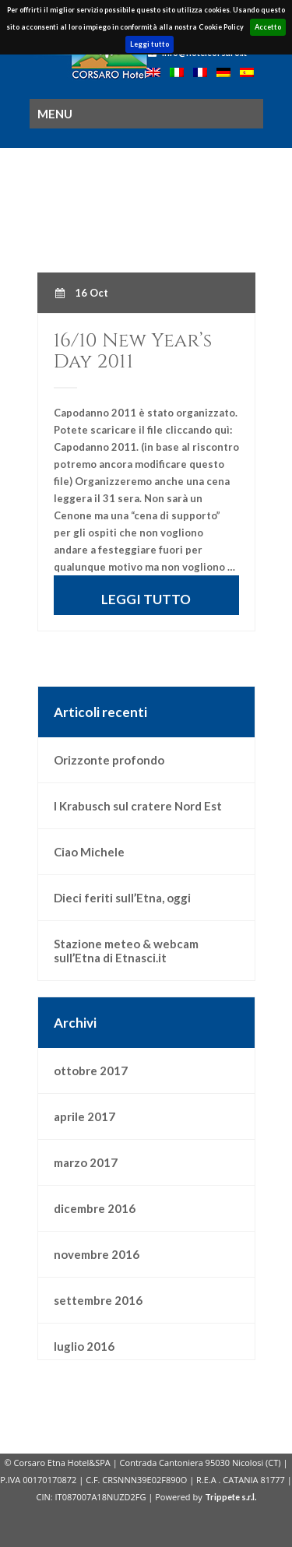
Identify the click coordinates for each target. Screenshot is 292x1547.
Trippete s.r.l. (230, 1497)
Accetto (268, 27)
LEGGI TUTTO (146, 599)
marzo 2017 (86, 1162)
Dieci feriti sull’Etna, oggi (122, 898)
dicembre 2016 (94, 1208)
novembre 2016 (96, 1254)
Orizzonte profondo (109, 760)
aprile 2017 (84, 1116)
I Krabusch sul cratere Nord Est (138, 806)
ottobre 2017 (91, 1071)
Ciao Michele (89, 852)
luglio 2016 (84, 1346)
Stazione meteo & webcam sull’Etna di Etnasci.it (126, 951)
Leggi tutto (149, 44)
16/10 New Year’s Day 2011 (133, 351)
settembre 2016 (98, 1300)
